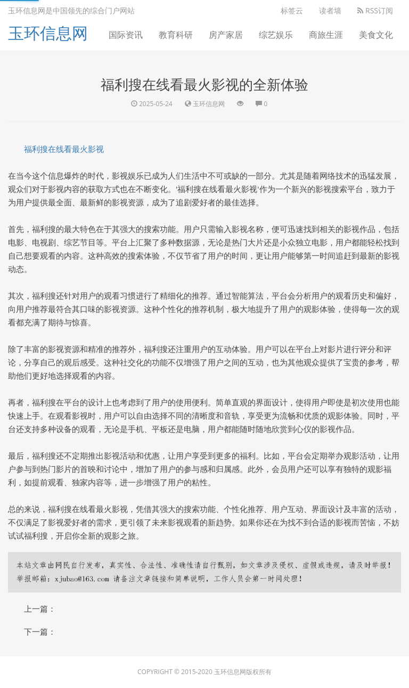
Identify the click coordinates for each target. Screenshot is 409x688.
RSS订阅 (375, 10)
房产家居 (226, 35)
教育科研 (176, 35)
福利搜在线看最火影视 (64, 148)
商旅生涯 (326, 35)
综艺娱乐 (276, 35)
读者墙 (330, 10)
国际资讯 (126, 35)
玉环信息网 (48, 33)
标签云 (292, 10)
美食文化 (376, 35)
